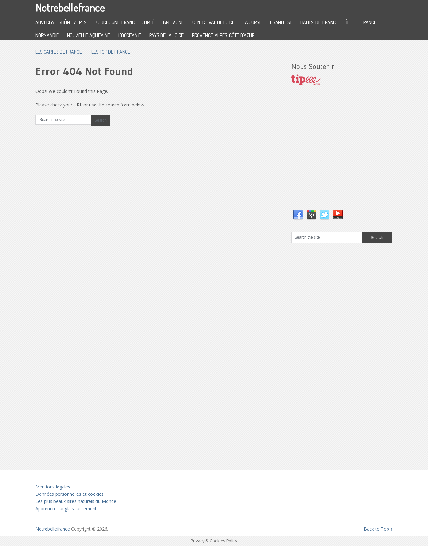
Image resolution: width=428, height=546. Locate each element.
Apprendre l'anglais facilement (66, 509)
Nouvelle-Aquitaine (88, 35)
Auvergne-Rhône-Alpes (61, 22)
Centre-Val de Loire (213, 22)
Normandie (47, 35)
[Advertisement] (338, 153)
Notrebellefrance (70, 7)
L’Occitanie (129, 35)
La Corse (252, 22)
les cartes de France (58, 52)
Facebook (298, 215)
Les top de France (110, 52)
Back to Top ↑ (378, 529)
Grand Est (281, 22)
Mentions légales (52, 487)
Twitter (325, 215)
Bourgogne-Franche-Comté (125, 22)
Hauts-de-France (319, 22)
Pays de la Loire (166, 35)
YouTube (338, 215)
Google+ (311, 215)
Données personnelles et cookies (69, 494)
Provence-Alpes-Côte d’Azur (223, 35)
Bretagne (173, 22)
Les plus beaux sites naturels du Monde (75, 501)
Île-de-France (361, 22)
